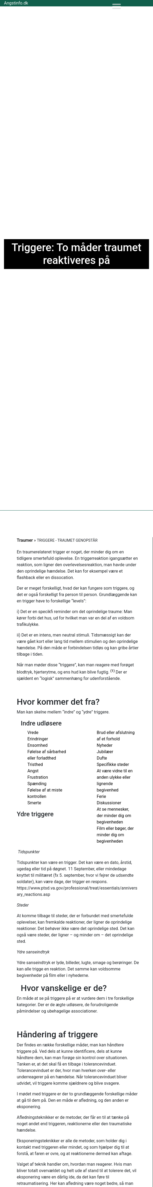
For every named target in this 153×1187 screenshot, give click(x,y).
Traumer (25, 540)
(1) (112, 671)
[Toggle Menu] (116, 6)
